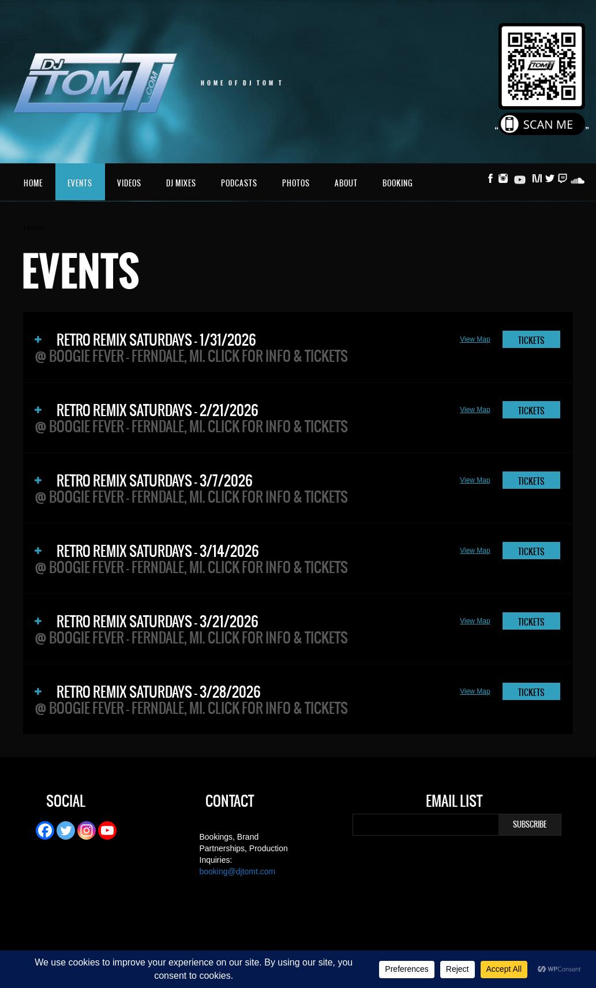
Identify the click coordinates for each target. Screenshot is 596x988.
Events (80, 183)
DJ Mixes (181, 183)
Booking (398, 183)
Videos (129, 183)
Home (33, 183)
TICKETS (531, 340)
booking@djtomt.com (238, 871)
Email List (454, 802)
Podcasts (239, 183)
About (346, 183)
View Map (475, 339)
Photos (296, 183)
